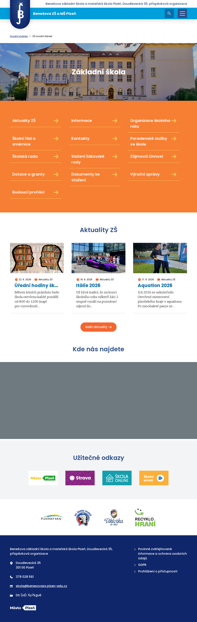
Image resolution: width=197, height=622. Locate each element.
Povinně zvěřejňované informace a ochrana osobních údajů (160, 553)
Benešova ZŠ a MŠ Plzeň (43, 13)
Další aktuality (98, 327)
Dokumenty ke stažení (94, 177)
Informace (94, 121)
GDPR (139, 565)
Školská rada (35, 156)
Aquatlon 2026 (155, 285)
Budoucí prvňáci (35, 192)
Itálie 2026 (88, 285)
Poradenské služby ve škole (153, 141)
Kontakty (94, 139)
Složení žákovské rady (94, 159)
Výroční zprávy (153, 174)
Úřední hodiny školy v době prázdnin (37, 285)
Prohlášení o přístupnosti (155, 571)
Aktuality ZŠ (35, 121)
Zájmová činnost (153, 156)
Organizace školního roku (153, 123)
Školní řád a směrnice (35, 141)
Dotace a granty (35, 174)
